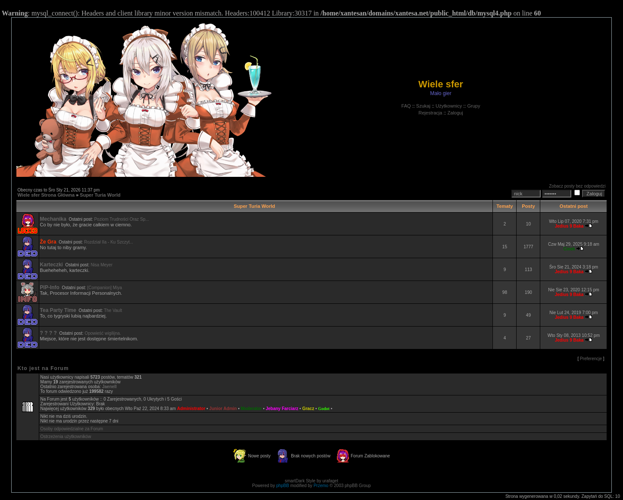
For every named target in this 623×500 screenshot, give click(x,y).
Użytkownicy (449, 105)
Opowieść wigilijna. (102, 333)
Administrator (191, 408)
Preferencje (591, 358)
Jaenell (109, 386)
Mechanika (53, 219)
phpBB (282, 485)
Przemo (321, 485)
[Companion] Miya (104, 287)
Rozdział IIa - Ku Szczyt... (108, 242)
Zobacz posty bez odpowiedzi (577, 186)
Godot (324, 408)
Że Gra (48, 242)
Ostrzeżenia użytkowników (65, 436)
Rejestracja (430, 112)
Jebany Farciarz (282, 408)
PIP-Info (49, 287)
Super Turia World (100, 195)
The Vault (113, 310)
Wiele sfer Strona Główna (46, 195)
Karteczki (51, 265)
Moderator (251, 408)
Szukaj (423, 105)
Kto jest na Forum (43, 368)
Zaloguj (455, 112)
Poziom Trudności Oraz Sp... (121, 219)
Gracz (308, 408)
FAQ (406, 105)
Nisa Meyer (101, 264)
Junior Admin (223, 408)
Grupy (473, 105)
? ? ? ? (48, 333)
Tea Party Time (58, 310)
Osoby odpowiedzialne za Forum (71, 428)
